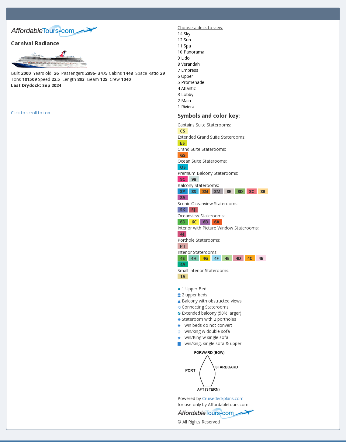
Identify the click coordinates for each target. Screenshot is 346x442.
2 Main (184, 100)
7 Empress (188, 70)
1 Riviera (186, 106)
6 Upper (185, 76)
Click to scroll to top (30, 113)
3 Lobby (185, 94)
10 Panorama (191, 52)
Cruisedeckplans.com (223, 398)
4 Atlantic (187, 88)
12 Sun (184, 40)
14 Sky (184, 33)
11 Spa (184, 46)
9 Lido (184, 58)
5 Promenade (191, 82)
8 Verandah (189, 64)
